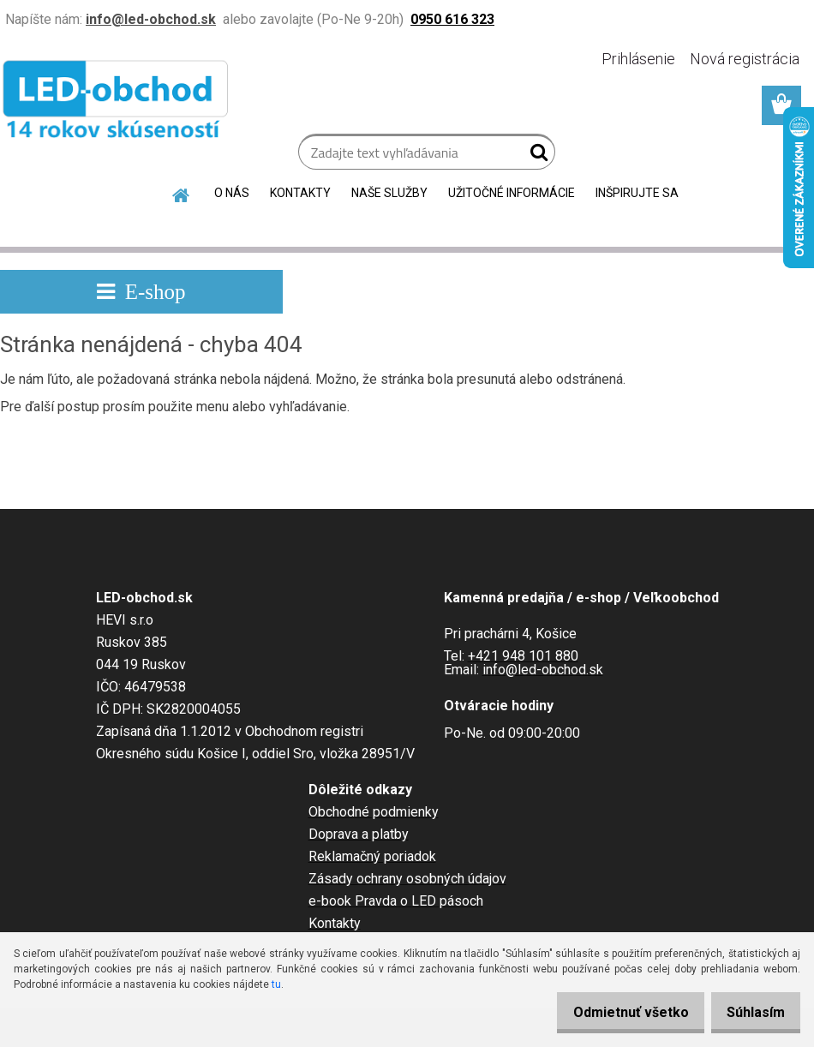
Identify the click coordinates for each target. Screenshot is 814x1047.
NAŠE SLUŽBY (389, 193)
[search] (535, 156)
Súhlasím (750, 1012)
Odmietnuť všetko (613, 1012)
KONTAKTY (300, 193)
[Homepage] (182, 192)
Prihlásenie (638, 59)
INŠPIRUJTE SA (637, 193)
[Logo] (118, 103)
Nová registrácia (744, 59)
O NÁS (231, 193)
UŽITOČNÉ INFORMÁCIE (511, 193)
